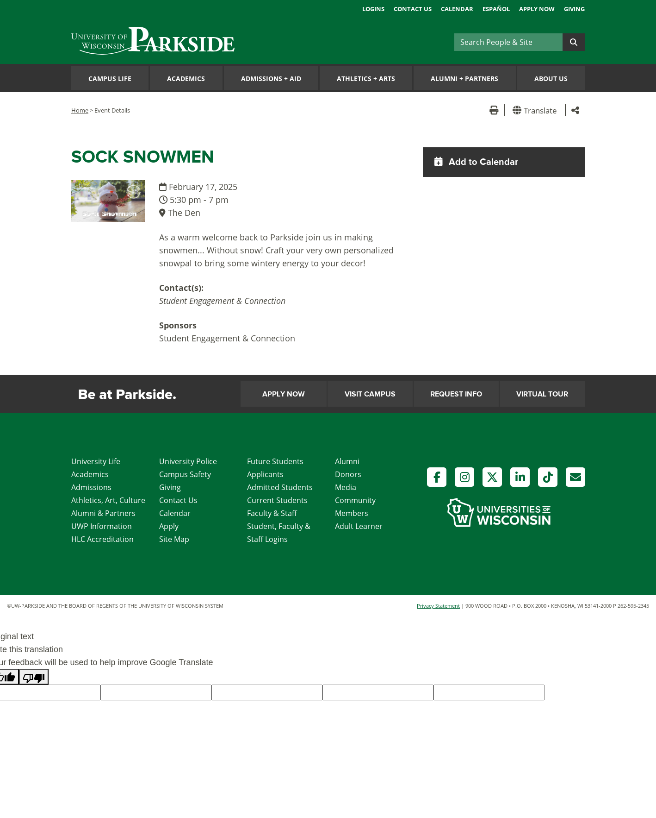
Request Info (456, 394)
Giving (574, 9)
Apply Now (537, 9)
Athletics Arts (366, 78)
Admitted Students (280, 487)
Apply (169, 526)
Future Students (275, 461)
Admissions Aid (271, 78)
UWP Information (101, 526)
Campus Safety (185, 474)
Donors (348, 474)
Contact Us (413, 9)
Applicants (265, 474)
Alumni (347, 461)
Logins (373, 9)
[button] (536, 110)
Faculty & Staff (272, 513)
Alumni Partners (464, 78)
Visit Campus (370, 394)
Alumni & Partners (103, 513)
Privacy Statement (438, 605)
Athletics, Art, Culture (108, 500)
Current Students (277, 500)
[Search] (508, 42)
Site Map (174, 539)
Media (345, 487)
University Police (188, 461)
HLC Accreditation (102, 539)
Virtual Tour (542, 394)
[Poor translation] (34, 677)
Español (496, 9)
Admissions (91, 487)
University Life (95, 461)
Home (79, 110)
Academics (186, 78)
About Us (551, 78)
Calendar (457, 9)
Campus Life (109, 78)
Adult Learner (359, 526)
